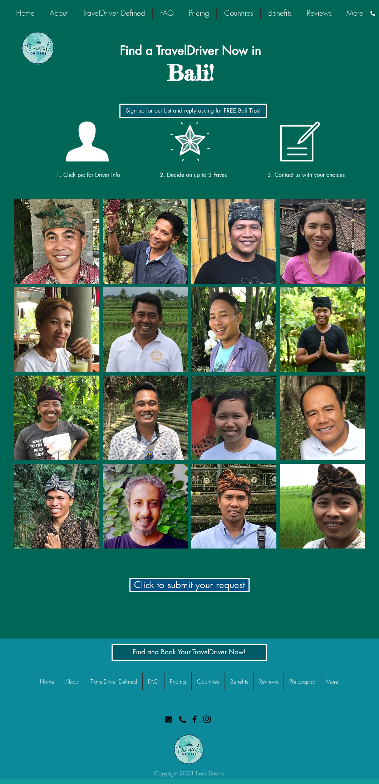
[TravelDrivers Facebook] (195, 719)
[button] (189, 585)
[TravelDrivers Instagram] (207, 719)
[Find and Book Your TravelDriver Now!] (189, 652)
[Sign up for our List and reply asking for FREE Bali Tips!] (193, 111)
